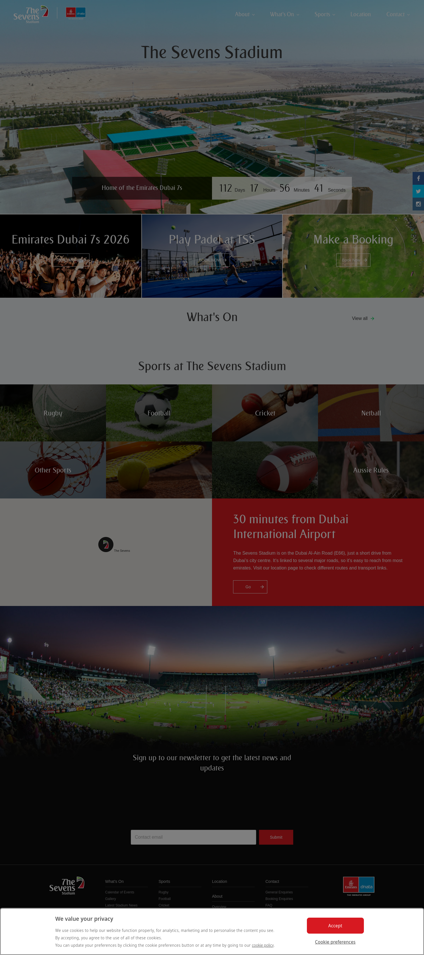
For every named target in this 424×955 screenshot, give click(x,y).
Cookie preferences (335, 942)
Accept (335, 925)
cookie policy (263, 945)
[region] (212, 931)
